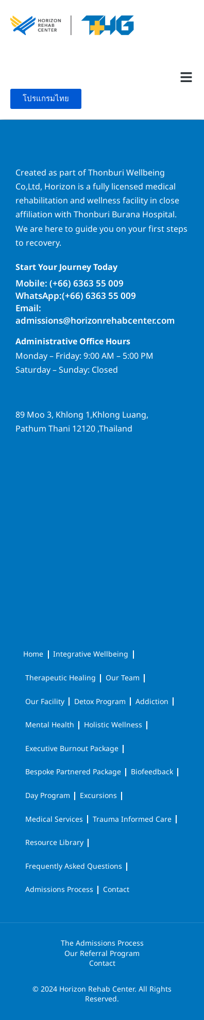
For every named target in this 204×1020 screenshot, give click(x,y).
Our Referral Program (102, 954)
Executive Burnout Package (71, 748)
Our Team (123, 678)
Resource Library (54, 842)
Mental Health (49, 725)
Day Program (47, 795)
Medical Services (54, 819)
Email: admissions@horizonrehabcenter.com (95, 315)
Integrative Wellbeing (90, 654)
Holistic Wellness (113, 725)
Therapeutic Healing (60, 678)
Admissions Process (59, 889)
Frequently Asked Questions (73, 866)
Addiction (151, 701)
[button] (186, 77)
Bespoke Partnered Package (73, 772)
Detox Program (100, 701)
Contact (116, 889)
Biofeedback (152, 772)
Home (33, 654)
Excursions (98, 795)
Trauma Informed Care (132, 819)
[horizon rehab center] (102, 480)
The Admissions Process (102, 943)
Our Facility (44, 701)
